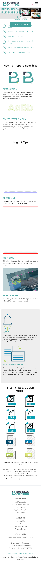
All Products (21, 502)
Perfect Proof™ (20, 510)
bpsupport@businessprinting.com (20, 553)
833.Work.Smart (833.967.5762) (20, 538)
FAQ (20, 524)
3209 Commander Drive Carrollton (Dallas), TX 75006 (20, 547)
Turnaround (20, 513)
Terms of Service (20, 526)
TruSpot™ (20, 507)
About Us (20, 521)
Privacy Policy (20, 529)
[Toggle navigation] (36, 3)
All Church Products (20, 505)
